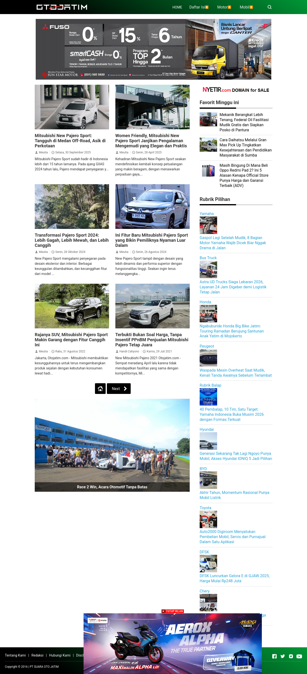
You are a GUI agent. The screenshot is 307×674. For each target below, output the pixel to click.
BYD (203, 468)
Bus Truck (208, 258)
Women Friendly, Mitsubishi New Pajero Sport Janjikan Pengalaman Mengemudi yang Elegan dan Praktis (151, 140)
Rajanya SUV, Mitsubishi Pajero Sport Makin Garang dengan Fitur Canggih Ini (71, 339)
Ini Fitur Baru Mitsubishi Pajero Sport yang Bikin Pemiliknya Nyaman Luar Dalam (151, 240)
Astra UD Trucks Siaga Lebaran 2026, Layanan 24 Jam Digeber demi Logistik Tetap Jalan (233, 287)
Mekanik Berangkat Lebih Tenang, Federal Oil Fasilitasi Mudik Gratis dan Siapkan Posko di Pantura (244, 122)
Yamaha (207, 213)
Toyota (205, 508)
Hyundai (207, 429)
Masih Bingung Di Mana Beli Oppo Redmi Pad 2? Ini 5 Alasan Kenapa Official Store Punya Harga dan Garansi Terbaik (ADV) (244, 175)
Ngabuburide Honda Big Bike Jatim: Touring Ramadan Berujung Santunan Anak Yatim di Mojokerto (232, 331)
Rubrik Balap (210, 385)
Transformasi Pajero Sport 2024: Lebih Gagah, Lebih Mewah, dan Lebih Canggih (72, 240)
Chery (205, 591)
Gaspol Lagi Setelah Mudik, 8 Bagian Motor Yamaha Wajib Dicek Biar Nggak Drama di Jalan (233, 242)
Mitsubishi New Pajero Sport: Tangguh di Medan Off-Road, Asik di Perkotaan (70, 140)
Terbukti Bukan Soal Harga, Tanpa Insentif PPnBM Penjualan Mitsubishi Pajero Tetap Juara (151, 339)
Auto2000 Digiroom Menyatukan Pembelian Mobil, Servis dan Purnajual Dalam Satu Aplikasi (232, 536)
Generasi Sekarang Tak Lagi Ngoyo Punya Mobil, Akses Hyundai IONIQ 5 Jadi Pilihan (236, 456)
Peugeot (207, 346)
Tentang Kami (15, 655)
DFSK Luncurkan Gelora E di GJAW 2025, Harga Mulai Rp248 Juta (235, 578)
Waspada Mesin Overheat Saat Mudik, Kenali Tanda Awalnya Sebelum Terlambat (236, 373)
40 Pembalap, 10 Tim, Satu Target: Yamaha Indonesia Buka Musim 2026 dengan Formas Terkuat (232, 414)
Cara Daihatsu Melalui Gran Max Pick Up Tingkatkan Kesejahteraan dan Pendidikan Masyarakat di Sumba (246, 147)
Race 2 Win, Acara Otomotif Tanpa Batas (112, 487)
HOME (177, 7)
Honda (205, 302)
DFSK (204, 552)
